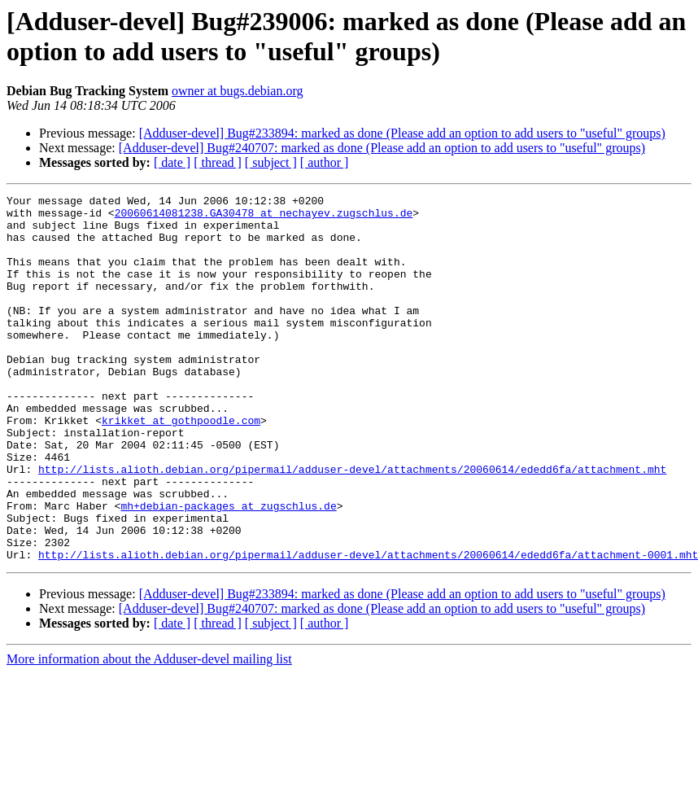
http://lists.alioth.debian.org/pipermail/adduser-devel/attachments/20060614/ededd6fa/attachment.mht (352, 525)
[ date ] (172, 162)
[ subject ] (271, 162)
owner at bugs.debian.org (237, 91)
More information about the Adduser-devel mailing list (149, 732)
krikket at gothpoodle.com (181, 466)
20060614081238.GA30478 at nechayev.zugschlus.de (264, 217)
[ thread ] (218, 162)
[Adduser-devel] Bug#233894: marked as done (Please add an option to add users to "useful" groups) (402, 133)
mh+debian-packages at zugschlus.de (228, 569)
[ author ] (324, 162)
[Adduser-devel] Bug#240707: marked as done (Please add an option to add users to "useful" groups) (382, 148)
